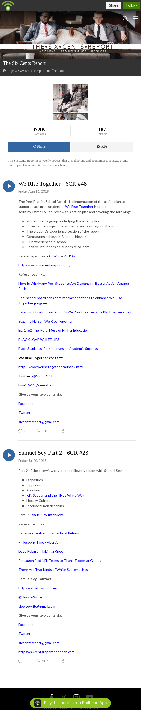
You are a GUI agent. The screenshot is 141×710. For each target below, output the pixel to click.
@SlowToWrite (30, 597)
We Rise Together (79, 206)
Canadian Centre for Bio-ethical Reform (48, 533)
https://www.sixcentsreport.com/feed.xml (34, 71)
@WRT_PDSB (42, 376)
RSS (102, 147)
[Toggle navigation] (135, 18)
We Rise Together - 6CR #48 (52, 184)
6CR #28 (71, 256)
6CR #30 (53, 256)
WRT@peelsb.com (42, 385)
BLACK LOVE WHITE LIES (38, 339)
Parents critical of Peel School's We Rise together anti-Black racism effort (75, 312)
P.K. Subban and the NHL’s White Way (55, 495)
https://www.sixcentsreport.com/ (44, 265)
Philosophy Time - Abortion (39, 542)
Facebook (25, 403)
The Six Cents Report (24, 63)
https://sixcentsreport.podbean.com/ (47, 652)
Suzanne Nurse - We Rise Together (45, 321)
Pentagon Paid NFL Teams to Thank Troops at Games (59, 560)
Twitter (24, 412)
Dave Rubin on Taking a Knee (40, 551)
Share (39, 146)
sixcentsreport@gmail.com (38, 422)
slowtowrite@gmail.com (36, 606)
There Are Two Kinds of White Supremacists (53, 570)
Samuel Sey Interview (46, 515)
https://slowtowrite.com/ (37, 588)
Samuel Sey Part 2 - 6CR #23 (53, 452)
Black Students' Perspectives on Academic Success (58, 348)
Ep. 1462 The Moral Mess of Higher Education (53, 330)
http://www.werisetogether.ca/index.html (50, 367)
